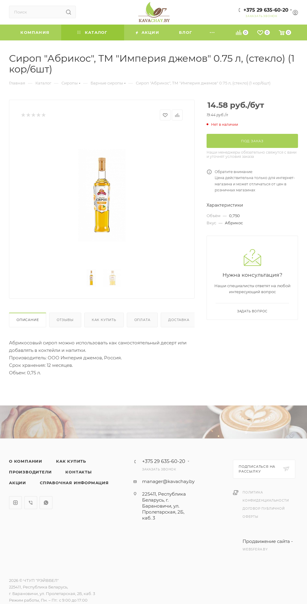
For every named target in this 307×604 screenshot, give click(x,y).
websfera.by (255, 549)
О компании (25, 461)
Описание (27, 320)
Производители (30, 472)
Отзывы (65, 320)
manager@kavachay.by (168, 481)
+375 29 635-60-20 (265, 10)
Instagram (15, 502)
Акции (17, 482)
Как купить (104, 320)
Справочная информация (74, 482)
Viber (30, 502)
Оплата (142, 320)
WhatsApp (46, 502)
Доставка (178, 320)
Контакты (78, 472)
